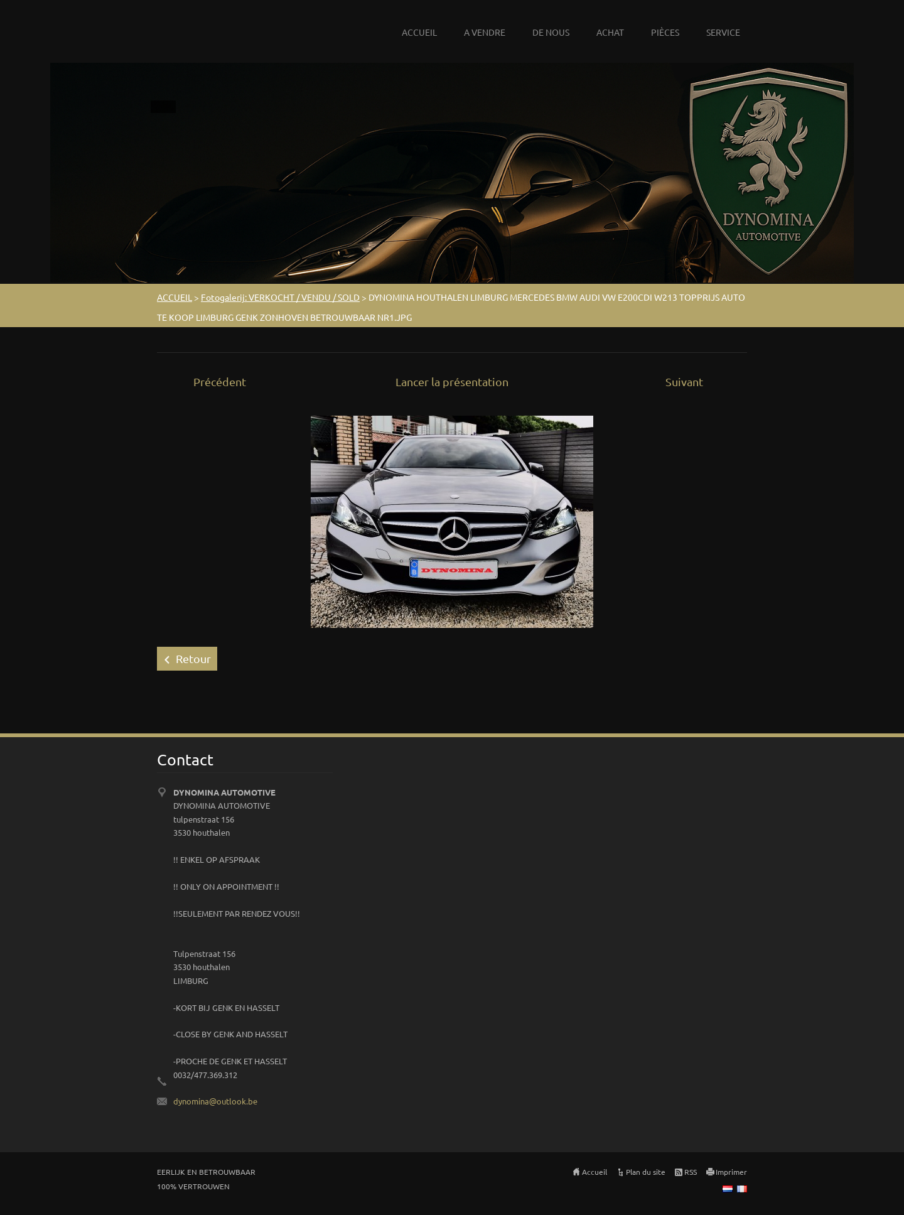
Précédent (219, 381)
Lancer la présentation (452, 381)
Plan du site (645, 1172)
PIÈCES (665, 32)
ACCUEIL (419, 32)
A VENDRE (484, 32)
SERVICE (723, 32)
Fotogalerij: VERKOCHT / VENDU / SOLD (280, 297)
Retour (193, 658)
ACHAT (610, 32)
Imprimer (731, 1172)
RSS (690, 1172)
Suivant (684, 381)
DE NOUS (550, 32)
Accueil (594, 1172)
